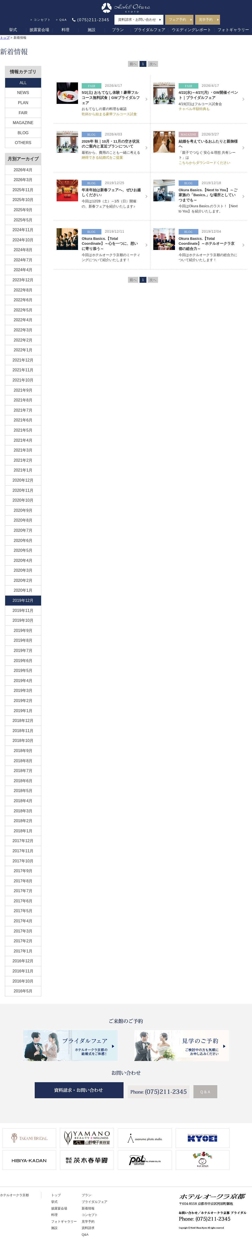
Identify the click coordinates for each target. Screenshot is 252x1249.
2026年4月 (23, 170)
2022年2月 (23, 340)
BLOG (23, 133)
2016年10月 (23, 981)
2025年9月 (23, 210)
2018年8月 (23, 761)
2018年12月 (23, 721)
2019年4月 (23, 681)
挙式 (13, 30)
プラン (118, 30)
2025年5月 (23, 220)
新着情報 (88, 1208)
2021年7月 (23, 410)
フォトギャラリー (233, 30)
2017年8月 (23, 881)
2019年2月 (23, 701)
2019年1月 (23, 711)
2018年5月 (23, 791)
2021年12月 (23, 360)
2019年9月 (23, 630)
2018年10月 (23, 740)
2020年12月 (23, 480)
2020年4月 (23, 560)
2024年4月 (23, 270)
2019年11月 (23, 610)
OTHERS (23, 143)
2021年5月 (23, 430)
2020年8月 (23, 520)
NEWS (23, 93)
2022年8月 (23, 290)
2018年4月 (23, 801)
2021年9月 (23, 390)
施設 (91, 30)
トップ (5, 37)
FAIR (23, 113)
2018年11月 (23, 731)
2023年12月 (23, 280)
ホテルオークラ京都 (14, 1195)
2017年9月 (23, 871)
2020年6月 (23, 540)
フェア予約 (177, 19)
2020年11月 (23, 490)
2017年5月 (23, 911)
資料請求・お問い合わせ (137, 19)
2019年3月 (23, 690)
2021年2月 (23, 460)
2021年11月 (23, 370)
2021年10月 (23, 380)
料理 (65, 30)
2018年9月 (23, 751)
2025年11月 (23, 190)
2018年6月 (23, 781)
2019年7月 (23, 650)
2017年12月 (23, 841)
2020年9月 (23, 510)
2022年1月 (23, 350)
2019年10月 (23, 620)
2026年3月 (23, 180)
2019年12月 (23, 600)
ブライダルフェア (149, 30)
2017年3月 (23, 931)
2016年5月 (23, 991)
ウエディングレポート (191, 30)
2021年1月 (23, 470)
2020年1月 (23, 590)
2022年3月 (23, 330)
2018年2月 (23, 821)
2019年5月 (23, 670)
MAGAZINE (23, 123)
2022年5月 (23, 310)
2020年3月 (23, 570)
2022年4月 (23, 320)
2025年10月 (23, 200)
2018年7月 (23, 771)
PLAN (23, 103)
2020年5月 (23, 550)
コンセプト (42, 19)
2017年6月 (23, 901)
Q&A (63, 19)
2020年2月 (23, 580)
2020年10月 (23, 500)
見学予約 (206, 19)
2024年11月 (23, 230)
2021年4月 (23, 440)
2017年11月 (23, 851)
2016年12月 (23, 961)
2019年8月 (23, 640)
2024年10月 (23, 240)
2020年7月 (23, 530)
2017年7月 (23, 891)
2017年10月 (23, 861)
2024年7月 (23, 260)
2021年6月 (23, 420)
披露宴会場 (39, 30)
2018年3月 (23, 811)
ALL (23, 83)
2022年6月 (23, 300)
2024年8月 (23, 250)
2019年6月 (23, 661)
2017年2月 (23, 941)
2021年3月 (23, 450)
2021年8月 (23, 400)
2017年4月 (23, 921)
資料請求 (88, 1228)
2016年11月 (23, 971)
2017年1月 (23, 951)
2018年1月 (23, 831)
